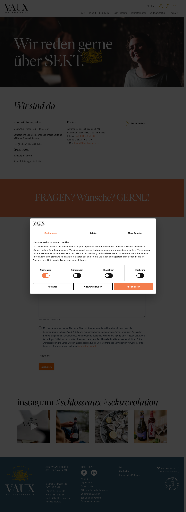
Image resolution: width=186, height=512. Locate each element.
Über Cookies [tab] (135, 233)
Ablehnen (52, 287)
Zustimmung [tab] (51, 233)
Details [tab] (93, 233)
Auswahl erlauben (93, 287)
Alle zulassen (133, 287)
